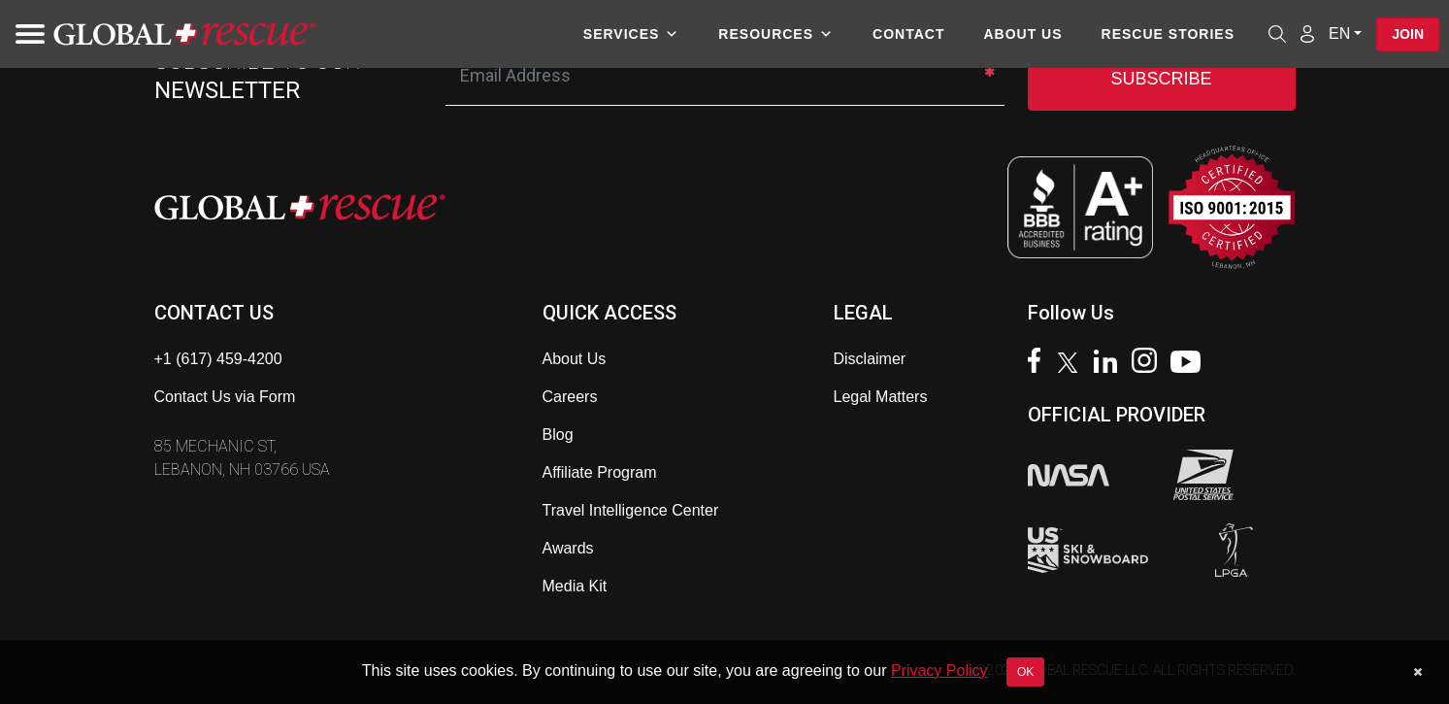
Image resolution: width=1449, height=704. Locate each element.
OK (1025, 672)
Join (1408, 34)
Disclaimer (870, 359)
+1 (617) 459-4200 (218, 359)
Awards (568, 548)
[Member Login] (1307, 33)
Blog (558, 434)
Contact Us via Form (225, 396)
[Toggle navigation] (24, 34)
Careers (570, 396)
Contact (908, 34)
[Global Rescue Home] (184, 34)
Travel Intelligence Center (631, 510)
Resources (776, 34)
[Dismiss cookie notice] (1417, 672)
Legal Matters (881, 396)
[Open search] (1277, 34)
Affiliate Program (600, 472)
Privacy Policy (939, 670)
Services (631, 34)
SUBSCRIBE (1160, 78)
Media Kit (575, 586)
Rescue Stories (1168, 34)
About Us (1022, 34)
